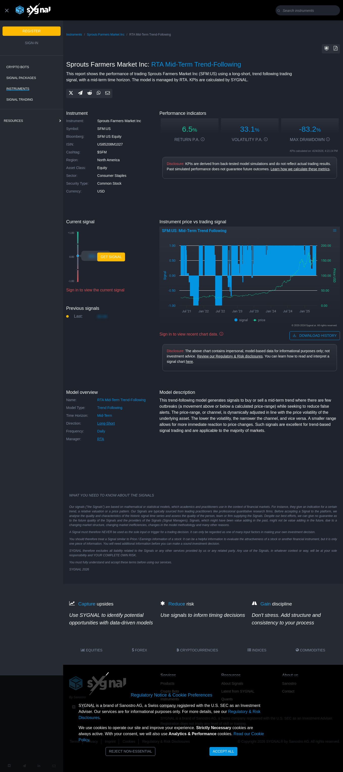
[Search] (309, 10)
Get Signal (111, 257)
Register (31, 31)
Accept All (223, 751)
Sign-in (31, 43)
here (189, 362)
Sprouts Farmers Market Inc (106, 34)
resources (13, 121)
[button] (326, 48)
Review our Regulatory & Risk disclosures (230, 356)
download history (315, 336)
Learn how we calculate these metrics (300, 169)
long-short (106, 423)
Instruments (17, 89)
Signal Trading (19, 99)
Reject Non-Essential (130, 751)
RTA (100, 439)
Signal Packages (21, 78)
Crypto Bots (17, 67)
